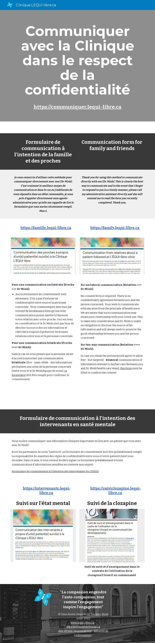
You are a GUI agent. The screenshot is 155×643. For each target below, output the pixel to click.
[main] (77, 65)
